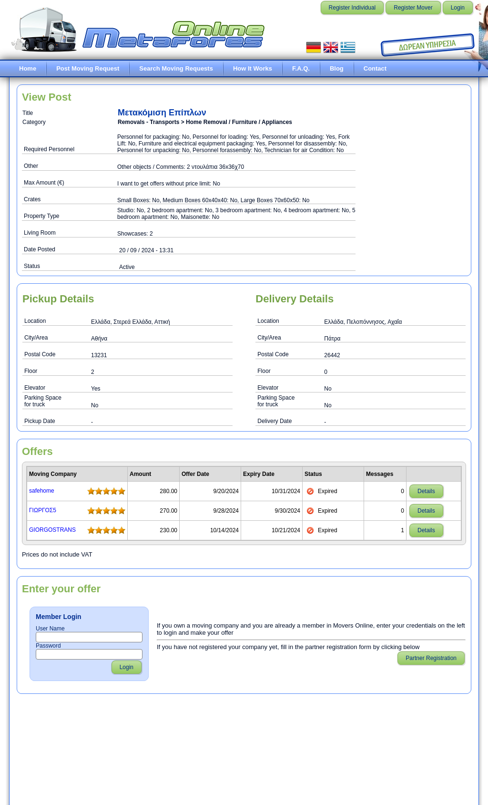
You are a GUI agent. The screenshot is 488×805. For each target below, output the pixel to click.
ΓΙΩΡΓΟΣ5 (42, 510)
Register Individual (352, 7)
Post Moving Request (87, 68)
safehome (41, 490)
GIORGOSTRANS (52, 529)
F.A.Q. (301, 68)
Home (27, 68)
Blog (337, 68)
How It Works (252, 68)
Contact (375, 68)
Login (458, 7)
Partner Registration (431, 658)
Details (426, 491)
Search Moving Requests (176, 68)
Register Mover (413, 7)
